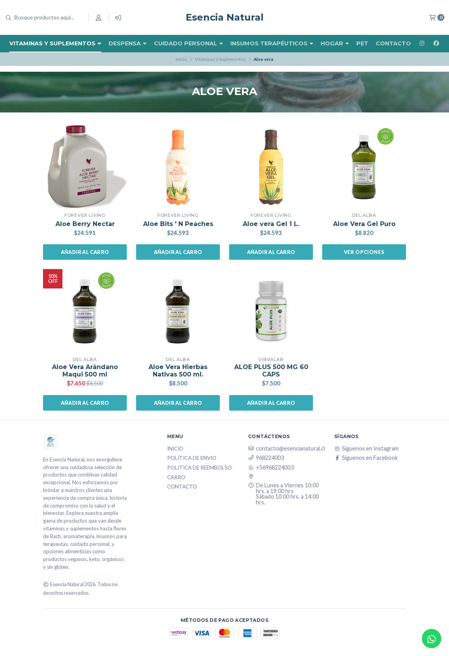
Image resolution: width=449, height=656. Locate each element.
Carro (176, 477)
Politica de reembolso (199, 468)
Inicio (181, 59)
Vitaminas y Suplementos (55, 43)
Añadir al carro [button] (85, 252)
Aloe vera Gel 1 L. (271, 224)
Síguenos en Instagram (366, 448)
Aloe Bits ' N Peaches (178, 224)
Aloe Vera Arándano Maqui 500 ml (85, 370)
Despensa (128, 43)
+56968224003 (271, 467)
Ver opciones (364, 252)
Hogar (335, 43)
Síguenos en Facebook (366, 458)
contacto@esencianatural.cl (286, 448)
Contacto (393, 43)
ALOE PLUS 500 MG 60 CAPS (271, 370)
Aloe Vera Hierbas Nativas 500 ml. (178, 370)
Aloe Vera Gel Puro (364, 224)
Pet (362, 43)
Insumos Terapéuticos (271, 43)
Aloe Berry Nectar (85, 224)
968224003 (266, 458)
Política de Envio (191, 458)
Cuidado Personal (188, 43)
